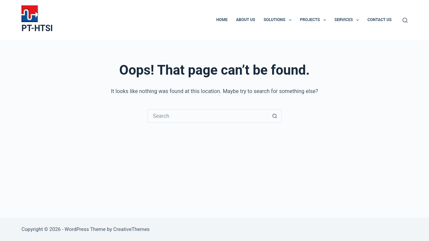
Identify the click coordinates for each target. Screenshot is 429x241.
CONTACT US (379, 19)
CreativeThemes (131, 229)
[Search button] (275, 116)
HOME (222, 19)
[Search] (405, 20)
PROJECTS (314, 20)
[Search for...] (207, 116)
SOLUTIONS (278, 20)
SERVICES (348, 20)
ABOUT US (245, 19)
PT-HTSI (37, 28)
